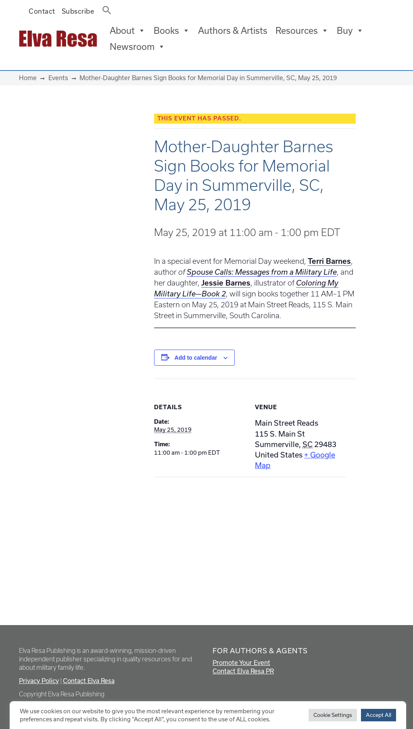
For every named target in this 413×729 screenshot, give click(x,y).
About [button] (128, 31)
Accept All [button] (378, 715)
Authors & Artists (232, 30)
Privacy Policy (39, 680)
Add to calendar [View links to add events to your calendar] (196, 357)
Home (28, 77)
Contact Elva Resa (89, 680)
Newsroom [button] (137, 47)
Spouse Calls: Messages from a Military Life (262, 272)
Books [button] (172, 31)
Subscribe (78, 11)
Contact (42, 11)
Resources (302, 31)
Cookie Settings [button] (332, 715)
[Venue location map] (196, 532)
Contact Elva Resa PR (243, 671)
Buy (350, 31)
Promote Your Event (241, 662)
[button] (104, 8)
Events (58, 77)
